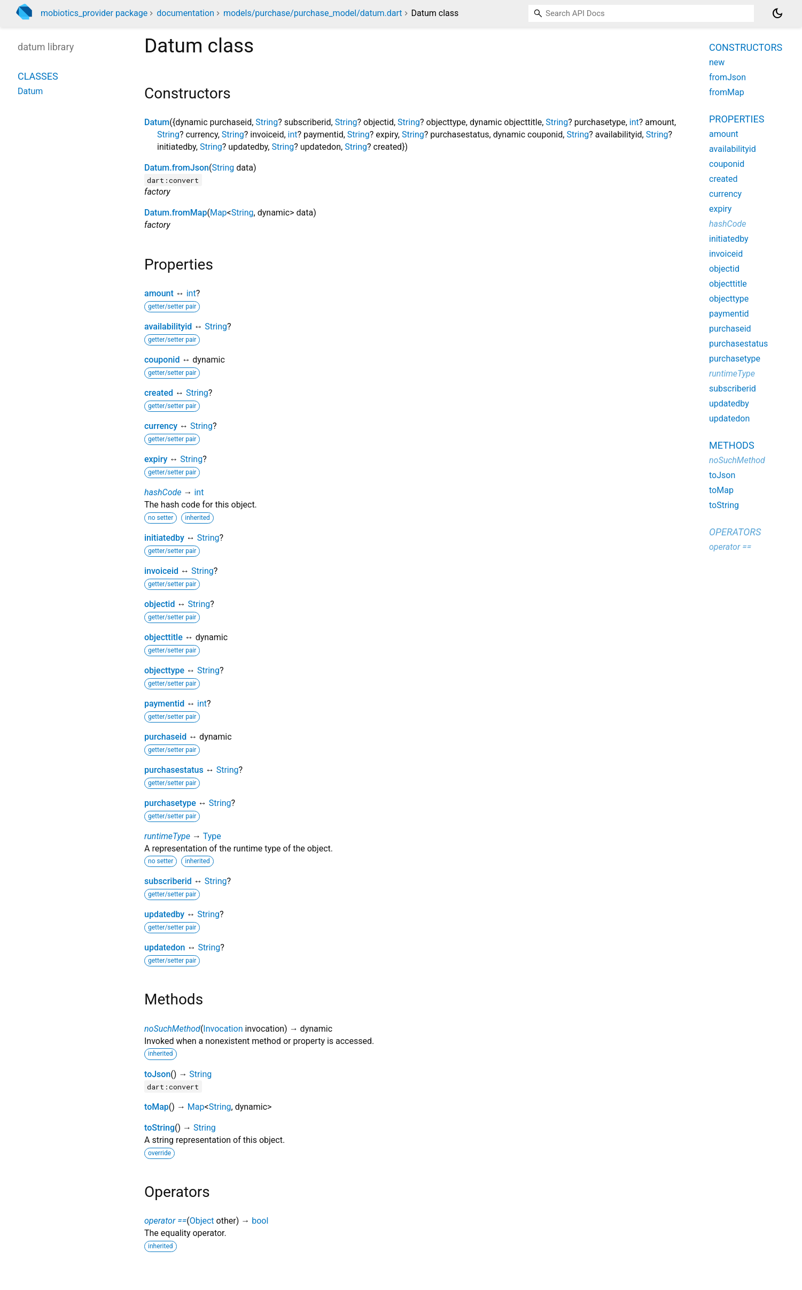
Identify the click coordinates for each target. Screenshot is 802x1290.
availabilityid (168, 326)
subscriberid (168, 881)
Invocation (223, 1029)
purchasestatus (174, 770)
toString (159, 1128)
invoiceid (161, 571)
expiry (155, 459)
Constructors (745, 47)
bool (260, 1221)
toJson (157, 1074)
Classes (38, 76)
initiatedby (164, 538)
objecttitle (163, 637)
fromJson (727, 77)
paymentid (164, 703)
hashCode (162, 492)
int (634, 122)
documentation (185, 13)
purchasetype (170, 803)
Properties (736, 119)
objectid (159, 604)
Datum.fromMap (175, 213)
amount (159, 293)
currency (160, 426)
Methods (731, 445)
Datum (156, 122)
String (266, 122)
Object (202, 1221)
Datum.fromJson (176, 168)
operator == (165, 1221)
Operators (735, 532)
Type (212, 836)
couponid (162, 360)
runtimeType (167, 836)
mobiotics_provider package (94, 13)
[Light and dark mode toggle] (777, 13)
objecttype (164, 670)
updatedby (164, 914)
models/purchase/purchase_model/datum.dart (312, 13)
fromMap (726, 92)
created (158, 393)
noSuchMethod (172, 1029)
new (717, 62)
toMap (156, 1107)
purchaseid (165, 737)
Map (218, 213)
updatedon (164, 947)
